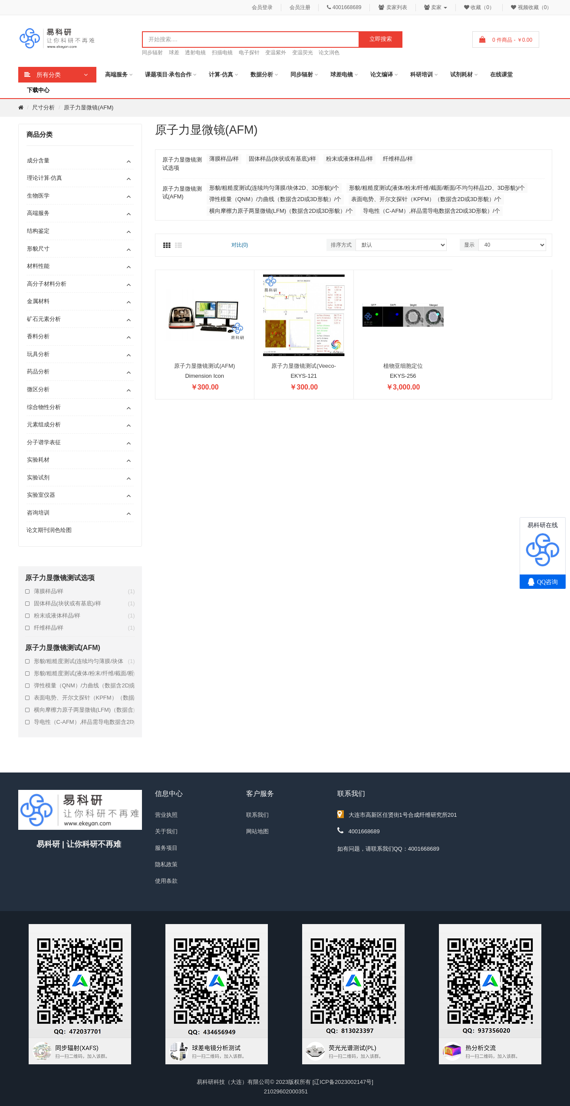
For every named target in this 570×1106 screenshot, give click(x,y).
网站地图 (257, 831)
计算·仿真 (221, 74)
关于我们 (166, 831)
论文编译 (381, 74)
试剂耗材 (461, 74)
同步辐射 (152, 53)
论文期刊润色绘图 (49, 530)
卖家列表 (392, 7)
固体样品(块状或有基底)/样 (84, 603)
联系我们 (257, 815)
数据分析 (261, 74)
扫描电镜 (222, 53)
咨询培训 (38, 512)
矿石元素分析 (44, 319)
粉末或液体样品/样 (84, 616)
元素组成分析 (44, 424)
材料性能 (38, 266)
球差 (174, 53)
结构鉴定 (38, 231)
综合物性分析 (44, 407)
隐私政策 (166, 864)
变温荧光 (302, 53)
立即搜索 (380, 39)
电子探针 (249, 53)
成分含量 (38, 160)
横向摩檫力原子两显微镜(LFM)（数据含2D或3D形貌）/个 (84, 710)
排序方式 (341, 245)
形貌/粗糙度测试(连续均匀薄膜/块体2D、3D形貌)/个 (84, 661)
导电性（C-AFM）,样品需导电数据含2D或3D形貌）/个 (84, 722)
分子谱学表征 (44, 442)
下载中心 (38, 90)
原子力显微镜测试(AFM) (204, 366)
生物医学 (38, 195)
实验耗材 (38, 459)
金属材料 (38, 301)
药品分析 (38, 371)
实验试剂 (38, 477)
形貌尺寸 (38, 248)
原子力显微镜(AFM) (88, 107)
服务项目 (166, 848)
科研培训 (421, 74)
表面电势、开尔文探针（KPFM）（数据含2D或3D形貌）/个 (84, 698)
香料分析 (38, 336)
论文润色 (329, 53)
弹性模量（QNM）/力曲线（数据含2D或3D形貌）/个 (84, 686)
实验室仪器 (41, 495)
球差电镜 (341, 74)
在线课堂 (501, 74)
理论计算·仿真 (45, 178)
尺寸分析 (43, 107)
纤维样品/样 (84, 628)
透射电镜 (195, 53)
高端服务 (116, 74)
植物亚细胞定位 (403, 366)
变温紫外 (275, 53)
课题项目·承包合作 (168, 74)
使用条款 (166, 881)
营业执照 (166, 815)
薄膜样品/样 (84, 591)
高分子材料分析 (46, 284)
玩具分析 (38, 354)
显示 (469, 245)
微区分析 (38, 389)
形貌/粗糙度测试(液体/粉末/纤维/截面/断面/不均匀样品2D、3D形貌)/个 (84, 673)
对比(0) (239, 245)
